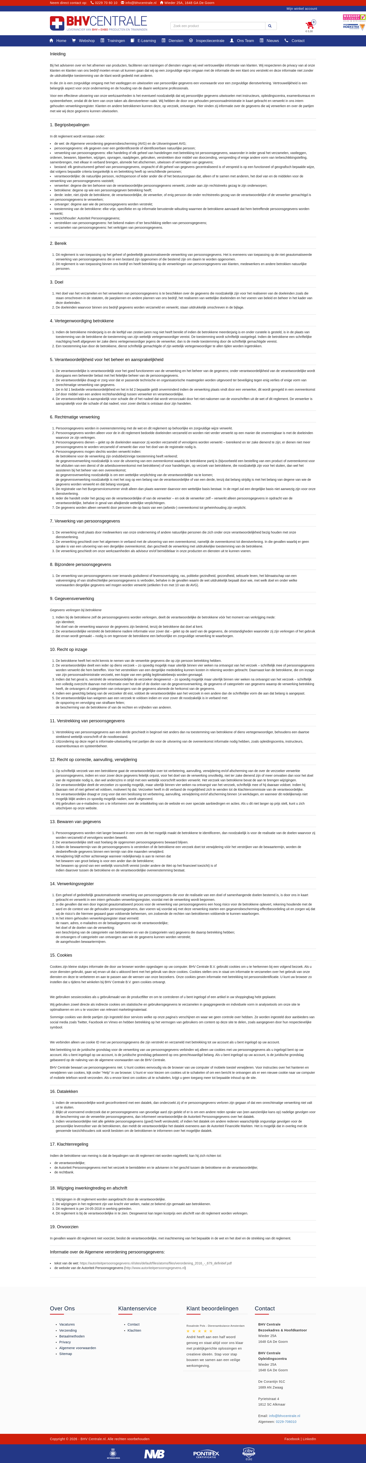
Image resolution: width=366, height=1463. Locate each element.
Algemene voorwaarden (77, 1348)
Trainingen (112, 40)
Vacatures (67, 1324)
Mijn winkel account (302, 9)
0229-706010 (286, 1422)
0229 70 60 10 (104, 3)
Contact (295, 40)
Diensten (172, 40)
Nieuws (269, 40)
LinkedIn (309, 1439)
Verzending (68, 1330)
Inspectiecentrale (206, 40)
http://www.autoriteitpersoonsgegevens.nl (155, 1268)
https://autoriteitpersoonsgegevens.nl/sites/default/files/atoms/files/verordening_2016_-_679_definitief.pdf (156, 1263)
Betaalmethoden (72, 1336)
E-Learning (143, 40)
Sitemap (65, 1354)
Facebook (292, 1439)
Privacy (65, 1342)
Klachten (134, 1330)
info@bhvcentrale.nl (139, 3)
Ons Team (242, 40)
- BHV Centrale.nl (92, 1439)
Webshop (83, 40)
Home (57, 40)
